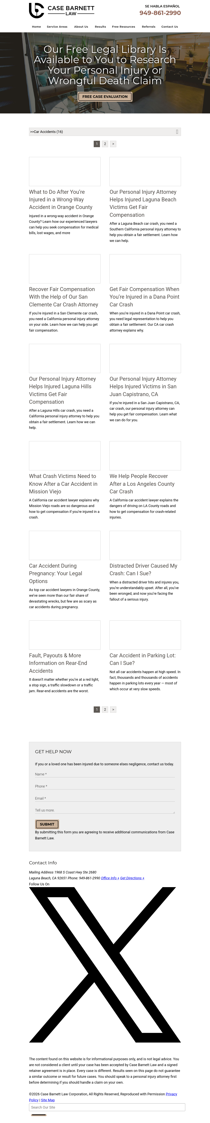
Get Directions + (132, 884)
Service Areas (57, 33)
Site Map (48, 1106)
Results (100, 33)
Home (36, 33)
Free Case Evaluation (105, 103)
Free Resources (123, 33)
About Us (81, 33)
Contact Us (169, 33)
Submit (47, 830)
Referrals (148, 33)
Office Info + (110, 884)
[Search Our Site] (107, 1113)
